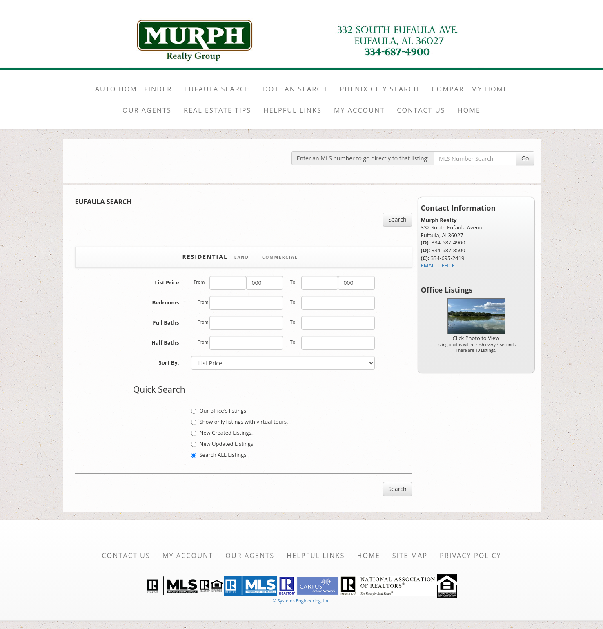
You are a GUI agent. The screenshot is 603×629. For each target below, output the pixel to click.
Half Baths (165, 342)
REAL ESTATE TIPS (217, 110)
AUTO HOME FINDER (133, 88)
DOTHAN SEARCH (295, 88)
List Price (167, 282)
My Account (187, 555)
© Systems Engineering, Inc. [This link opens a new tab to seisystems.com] (301, 601)
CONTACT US (421, 110)
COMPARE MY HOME (470, 88)
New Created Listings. (222, 432)
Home (368, 555)
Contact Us (126, 555)
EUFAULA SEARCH (217, 88)
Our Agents (249, 555)
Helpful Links (316, 555)
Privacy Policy (470, 555)
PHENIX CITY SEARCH (380, 88)
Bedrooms (165, 302)
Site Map (409, 555)
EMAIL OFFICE (438, 265)
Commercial (280, 257)
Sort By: (169, 362)
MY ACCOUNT (359, 110)
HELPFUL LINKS (293, 110)
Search (397, 219)
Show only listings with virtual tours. (239, 421)
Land (241, 257)
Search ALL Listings (218, 454)
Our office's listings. (219, 410)
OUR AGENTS (146, 110)
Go (525, 158)
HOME (469, 110)
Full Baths (166, 322)
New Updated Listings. (222, 443)
